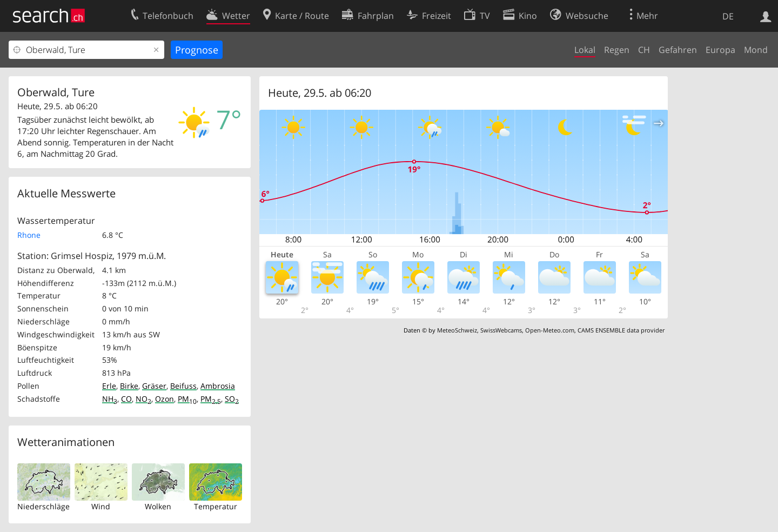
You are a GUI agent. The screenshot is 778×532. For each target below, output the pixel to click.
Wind (100, 506)
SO (232, 399)
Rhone (29, 235)
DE (728, 16)
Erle (109, 386)
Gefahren (678, 50)
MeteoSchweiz (457, 330)
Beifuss (183, 386)
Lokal (584, 50)
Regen (616, 50)
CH (644, 50)
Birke (129, 386)
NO (143, 399)
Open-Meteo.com (549, 330)
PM (187, 399)
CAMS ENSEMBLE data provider (621, 330)
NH (109, 399)
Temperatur (215, 506)
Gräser (154, 386)
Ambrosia (217, 386)
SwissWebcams (501, 330)
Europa (720, 50)
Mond (756, 50)
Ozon (164, 399)
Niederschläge (43, 506)
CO (126, 399)
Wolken (158, 506)
